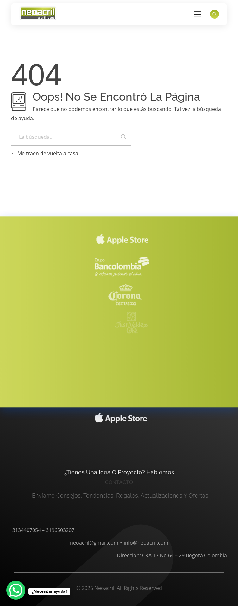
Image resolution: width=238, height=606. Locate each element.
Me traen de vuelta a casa (44, 153)
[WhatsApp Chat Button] (15, 590)
